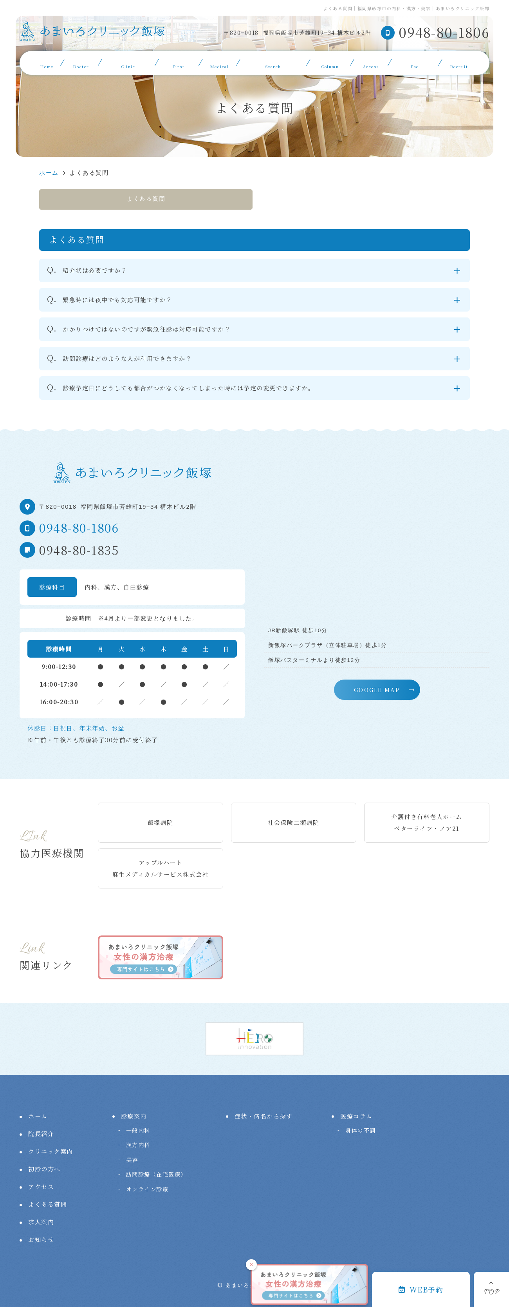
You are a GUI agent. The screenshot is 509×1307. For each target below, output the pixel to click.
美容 (132, 1160)
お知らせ (41, 1239)
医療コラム (330, 62)
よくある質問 (414, 62)
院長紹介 (81, 62)
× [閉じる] (251, 1264)
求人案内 (459, 62)
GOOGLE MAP (376, 690)
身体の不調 (360, 1130)
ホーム (47, 62)
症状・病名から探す (273, 62)
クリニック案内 (128, 62)
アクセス (371, 62)
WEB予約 (421, 1289)
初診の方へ (178, 62)
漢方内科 (138, 1145)
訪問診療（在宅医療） (156, 1174)
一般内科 (138, 1130)
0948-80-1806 (79, 527)
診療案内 (219, 62)
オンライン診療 (147, 1189)
